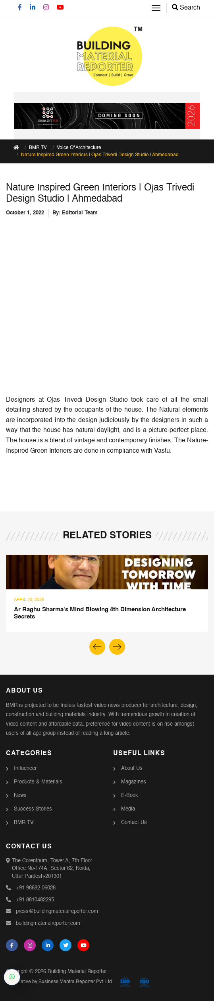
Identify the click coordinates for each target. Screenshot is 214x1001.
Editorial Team (80, 213)
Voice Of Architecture (79, 147)
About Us (132, 768)
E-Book (129, 795)
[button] (117, 647)
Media (128, 809)
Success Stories (33, 809)
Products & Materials (38, 782)
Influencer (25, 768)
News (20, 795)
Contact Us (134, 822)
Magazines (133, 782)
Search (186, 8)
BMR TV (24, 822)
